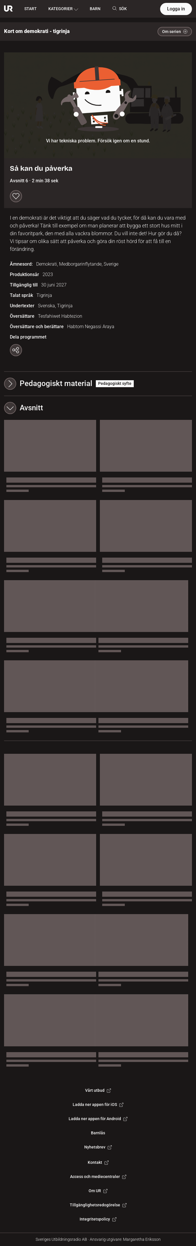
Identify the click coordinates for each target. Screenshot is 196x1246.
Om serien (174, 31)
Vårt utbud (98, 1090)
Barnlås (98, 1133)
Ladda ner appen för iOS (98, 1104)
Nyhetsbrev (98, 1147)
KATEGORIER (63, 9)
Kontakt (98, 1162)
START (30, 8)
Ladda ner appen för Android (98, 1118)
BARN (95, 8)
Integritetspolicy (98, 1219)
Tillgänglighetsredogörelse (98, 1205)
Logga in (176, 9)
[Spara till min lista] (16, 196)
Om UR (98, 1190)
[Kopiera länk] (16, 350)
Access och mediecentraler (98, 1176)
